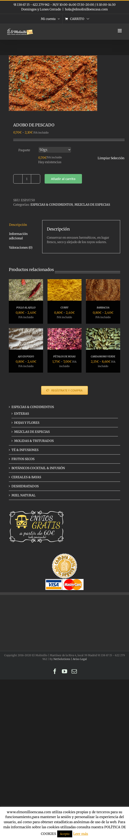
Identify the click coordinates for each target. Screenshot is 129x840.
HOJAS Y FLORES (26, 423)
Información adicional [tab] (18, 236)
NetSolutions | (63, 659)
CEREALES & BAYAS (26, 477)
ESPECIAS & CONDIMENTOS (51, 205)
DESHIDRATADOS (25, 486)
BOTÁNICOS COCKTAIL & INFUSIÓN (38, 468)
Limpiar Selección (111, 158)
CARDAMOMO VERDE (103, 356)
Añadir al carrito (63, 179)
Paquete (24, 150)
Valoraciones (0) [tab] (20, 248)
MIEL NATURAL (23, 495)
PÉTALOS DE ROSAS (64, 356)
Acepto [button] (65, 834)
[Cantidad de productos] (26, 178)
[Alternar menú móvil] (120, 30)
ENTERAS (21, 414)
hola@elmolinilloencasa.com (86, 9)
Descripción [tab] (18, 225)
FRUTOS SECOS (22, 459)
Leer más (80, 834)
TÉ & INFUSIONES (24, 450)
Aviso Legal (80, 659)
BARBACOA (103, 307)
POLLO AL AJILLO (26, 307)
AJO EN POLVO (26, 356)
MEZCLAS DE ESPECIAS (92, 205)
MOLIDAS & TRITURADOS (34, 441)
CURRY (64, 307)
